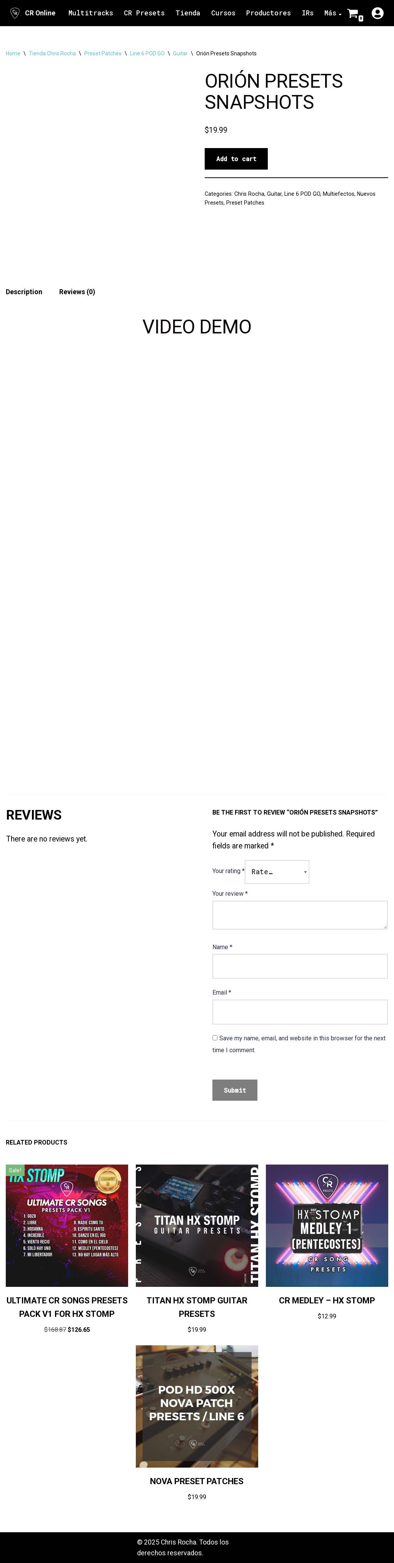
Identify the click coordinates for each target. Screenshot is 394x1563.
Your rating (228, 871)
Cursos (223, 12)
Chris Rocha (249, 194)
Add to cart (236, 159)
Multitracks (90, 12)
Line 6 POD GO (147, 53)
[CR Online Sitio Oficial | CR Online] (32, 13)
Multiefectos (338, 194)
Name (222, 947)
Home (13, 53)
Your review (230, 893)
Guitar (180, 53)
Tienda (187, 12)
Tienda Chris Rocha (52, 53)
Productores (268, 12)
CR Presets (144, 12)
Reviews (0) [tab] (77, 292)
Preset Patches (103, 53)
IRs (308, 12)
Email (221, 992)
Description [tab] (24, 292)
